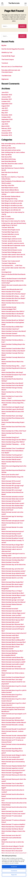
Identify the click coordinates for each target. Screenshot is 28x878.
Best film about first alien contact (12, 163)
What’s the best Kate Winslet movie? (13, 617)
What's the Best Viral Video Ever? (12, 457)
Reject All (14, 874)
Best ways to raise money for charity (13, 221)
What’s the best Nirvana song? (11, 666)
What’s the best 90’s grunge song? (12, 485)
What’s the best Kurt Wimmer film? (12, 624)
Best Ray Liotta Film (7, 185)
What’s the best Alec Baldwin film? (12, 505)
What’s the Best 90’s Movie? (10, 488)
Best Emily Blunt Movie (8, 161)
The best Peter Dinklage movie (11, 252)
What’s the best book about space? (12, 531)
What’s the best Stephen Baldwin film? (13, 766)
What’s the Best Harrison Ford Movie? (13, 602)
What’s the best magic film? (10, 637)
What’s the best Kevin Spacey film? (12, 620)
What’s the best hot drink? (9, 608)
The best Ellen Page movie (9, 232)
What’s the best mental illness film (12, 657)
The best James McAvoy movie (11, 241)
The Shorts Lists (14, 3)
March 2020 (5, 126)
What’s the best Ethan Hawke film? (12, 582)
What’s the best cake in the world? (12, 547)
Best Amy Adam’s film (8, 148)
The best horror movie (8, 236)
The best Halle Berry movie (10, 234)
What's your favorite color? (10, 474)
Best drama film (6, 157)
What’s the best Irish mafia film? (11, 611)
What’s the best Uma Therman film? (12, 826)
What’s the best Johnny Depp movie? (13, 613)
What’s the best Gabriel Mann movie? (13, 595)
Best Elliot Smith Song (8, 159)
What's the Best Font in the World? (12, 385)
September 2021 (6, 103)
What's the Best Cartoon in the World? (13, 331)
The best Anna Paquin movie (10, 230)
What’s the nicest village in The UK (12, 846)
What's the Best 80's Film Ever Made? (13, 294)
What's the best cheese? (9, 333)
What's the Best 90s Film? (9, 300)
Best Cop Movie (6, 154)
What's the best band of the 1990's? (12, 311)
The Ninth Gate (6, 75)
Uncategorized (6, 272)
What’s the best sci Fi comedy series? (13, 738)
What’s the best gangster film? (11, 597)
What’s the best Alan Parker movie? (12, 503)
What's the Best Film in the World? (12, 383)
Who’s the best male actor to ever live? (13, 853)
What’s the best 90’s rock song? (11, 490)
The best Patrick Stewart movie (11, 250)
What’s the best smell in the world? (12, 759)
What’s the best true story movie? (12, 811)
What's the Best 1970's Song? (10, 291)
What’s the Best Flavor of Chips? (11, 591)
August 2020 (5, 121)
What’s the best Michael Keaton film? (13, 660)
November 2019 (6, 135)
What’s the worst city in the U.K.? (11, 848)
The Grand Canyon (7, 59)
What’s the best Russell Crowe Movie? (13, 729)
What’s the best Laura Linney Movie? (13, 626)
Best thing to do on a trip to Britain (12, 201)
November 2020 (6, 115)
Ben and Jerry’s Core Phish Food (11, 66)
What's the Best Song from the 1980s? (13, 439)
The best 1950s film (7, 227)
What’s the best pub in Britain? (11, 718)
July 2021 (4, 108)
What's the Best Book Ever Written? (12, 320)
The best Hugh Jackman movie (11, 239)
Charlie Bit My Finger (8, 56)
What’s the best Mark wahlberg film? (13, 640)
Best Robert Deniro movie (9, 187)
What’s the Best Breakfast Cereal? (12, 538)
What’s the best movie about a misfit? (13, 662)
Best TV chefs (6, 216)
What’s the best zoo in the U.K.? (11, 835)
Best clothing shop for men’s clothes (13, 152)
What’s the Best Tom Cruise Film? (12, 783)
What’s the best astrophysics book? (12, 520)
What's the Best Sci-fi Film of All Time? (13, 431)
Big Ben (3, 45)
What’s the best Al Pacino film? (11, 501)
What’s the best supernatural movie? (13, 770)
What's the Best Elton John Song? (12, 372)
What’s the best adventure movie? (12, 496)
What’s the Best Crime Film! (10, 562)
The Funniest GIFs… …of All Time (11, 265)
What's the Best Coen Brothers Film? (13, 348)
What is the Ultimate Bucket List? (12, 289)
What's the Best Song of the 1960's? (13, 442)
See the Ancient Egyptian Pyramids (12, 49)
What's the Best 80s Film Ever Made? (13, 298)
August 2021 (5, 106)
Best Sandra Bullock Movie (10, 190)
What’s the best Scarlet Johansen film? (14, 735)
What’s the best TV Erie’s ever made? (13, 813)
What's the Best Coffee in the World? (13, 351)
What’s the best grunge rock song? (12, 600)
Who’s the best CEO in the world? (12, 851)
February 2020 (6, 128)
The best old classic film (9, 248)
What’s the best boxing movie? (11, 534)
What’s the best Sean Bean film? (11, 748)
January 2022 (6, 97)
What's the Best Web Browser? (11, 459)
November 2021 (6, 99)
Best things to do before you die (11, 203)
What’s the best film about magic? (12, 584)
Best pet (4, 174)
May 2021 (4, 112)
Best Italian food (6, 166)
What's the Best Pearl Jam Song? (12, 416)
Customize (14, 870)
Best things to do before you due (11, 205)
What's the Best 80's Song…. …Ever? (13, 296)
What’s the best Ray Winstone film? (12, 720)
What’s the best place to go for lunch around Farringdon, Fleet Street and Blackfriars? (13, 709)
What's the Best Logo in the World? (12, 409)
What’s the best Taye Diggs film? (11, 772)
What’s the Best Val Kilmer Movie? (12, 829)
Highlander (5, 79)
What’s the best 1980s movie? (11, 483)
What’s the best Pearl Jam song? (11, 679)
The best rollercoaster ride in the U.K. (13, 254)
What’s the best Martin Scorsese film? (13, 642)
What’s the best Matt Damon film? (12, 651)
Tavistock (4, 63)
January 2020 (6, 130)
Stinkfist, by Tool (6, 52)
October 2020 (6, 117)
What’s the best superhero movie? (12, 768)
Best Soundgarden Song (9, 198)
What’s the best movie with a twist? (12, 664)
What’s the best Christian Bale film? (12, 560)
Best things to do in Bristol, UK (11, 210)
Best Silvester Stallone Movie (10, 196)
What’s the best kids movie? (10, 622)
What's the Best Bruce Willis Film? (12, 327)
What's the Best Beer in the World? (12, 313)
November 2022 (6, 94)
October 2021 (5, 101)
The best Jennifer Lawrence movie (12, 243)
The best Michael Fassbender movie (13, 245)
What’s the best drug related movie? (13, 573)
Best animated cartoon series (10, 150)
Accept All (14, 866)
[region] (14, 865)
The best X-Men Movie (8, 263)
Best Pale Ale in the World (9, 172)
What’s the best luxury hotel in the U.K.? (13, 633)
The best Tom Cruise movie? (10, 261)
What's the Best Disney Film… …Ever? (13, 366)
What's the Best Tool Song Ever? (11, 455)
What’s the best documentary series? (13, 571)
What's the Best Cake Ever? (10, 329)
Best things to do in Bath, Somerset (12, 207)
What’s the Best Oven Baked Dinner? (13, 677)
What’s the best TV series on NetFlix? (13, 824)
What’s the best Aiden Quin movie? (12, 499)
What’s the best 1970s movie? (11, 481)
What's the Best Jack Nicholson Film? (13, 400)
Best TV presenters (7, 219)
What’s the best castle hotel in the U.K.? (13, 558)
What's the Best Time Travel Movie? (13, 448)
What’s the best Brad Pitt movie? (11, 536)
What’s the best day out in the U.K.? (12, 569)
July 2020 (4, 124)
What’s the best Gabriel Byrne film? (12, 593)
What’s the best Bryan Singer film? (12, 545)
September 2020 (7, 119)
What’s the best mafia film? (10, 635)
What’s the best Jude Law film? (11, 615)
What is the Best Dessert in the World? (13, 278)
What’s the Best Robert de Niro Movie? (13, 722)
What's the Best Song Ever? (10, 437)
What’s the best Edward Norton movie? (13, 575)
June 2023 (4, 92)
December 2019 (6, 133)
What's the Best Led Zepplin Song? (12, 407)
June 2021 (4, 110)
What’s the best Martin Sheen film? (12, 644)
